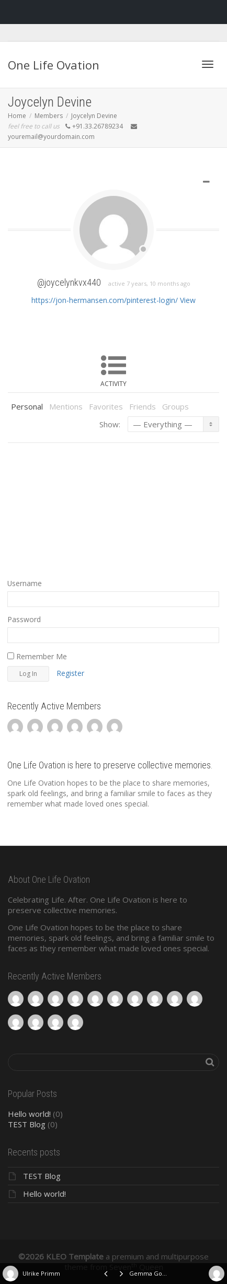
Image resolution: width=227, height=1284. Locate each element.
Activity (113, 383)
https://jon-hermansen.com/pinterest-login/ (104, 300)
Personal (27, 406)
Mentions (66, 406)
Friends (142, 406)
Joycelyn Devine (94, 115)
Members (49, 115)
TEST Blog (27, 1124)
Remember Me (37, 656)
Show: (109, 424)
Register (70, 673)
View (188, 300)
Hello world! (29, 1113)
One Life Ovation (53, 65)
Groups (175, 406)
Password (24, 619)
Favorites (106, 406)
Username (24, 583)
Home (17, 115)
